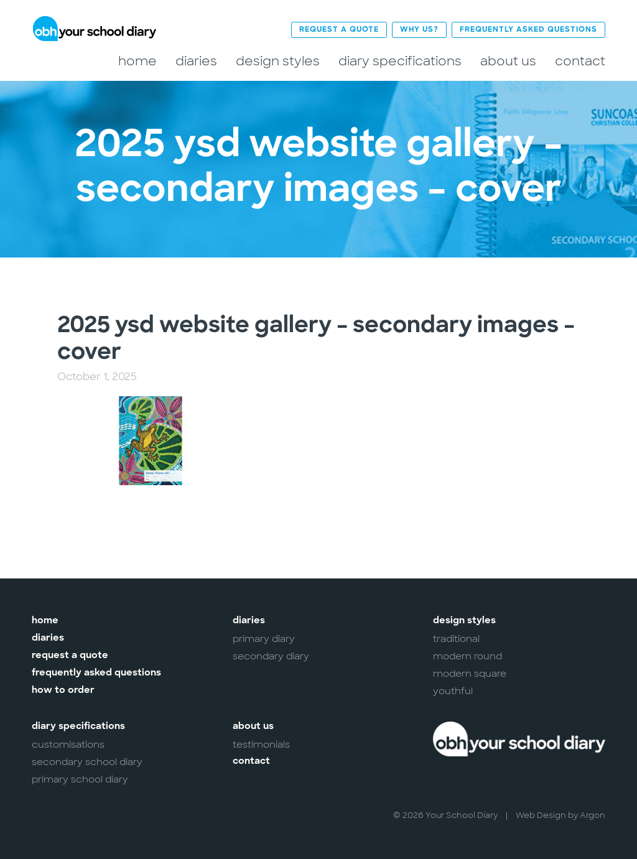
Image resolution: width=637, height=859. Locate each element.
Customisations (68, 744)
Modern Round (467, 656)
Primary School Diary (80, 779)
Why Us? (419, 30)
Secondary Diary (271, 656)
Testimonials (261, 744)
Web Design (541, 815)
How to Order (63, 690)
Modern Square (469, 673)
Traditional (456, 639)
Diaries (196, 61)
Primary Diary (264, 639)
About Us (508, 61)
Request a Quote (339, 30)
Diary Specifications (400, 61)
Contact (580, 61)
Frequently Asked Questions (528, 30)
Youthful (453, 691)
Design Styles (278, 61)
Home (137, 61)
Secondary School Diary (87, 762)
